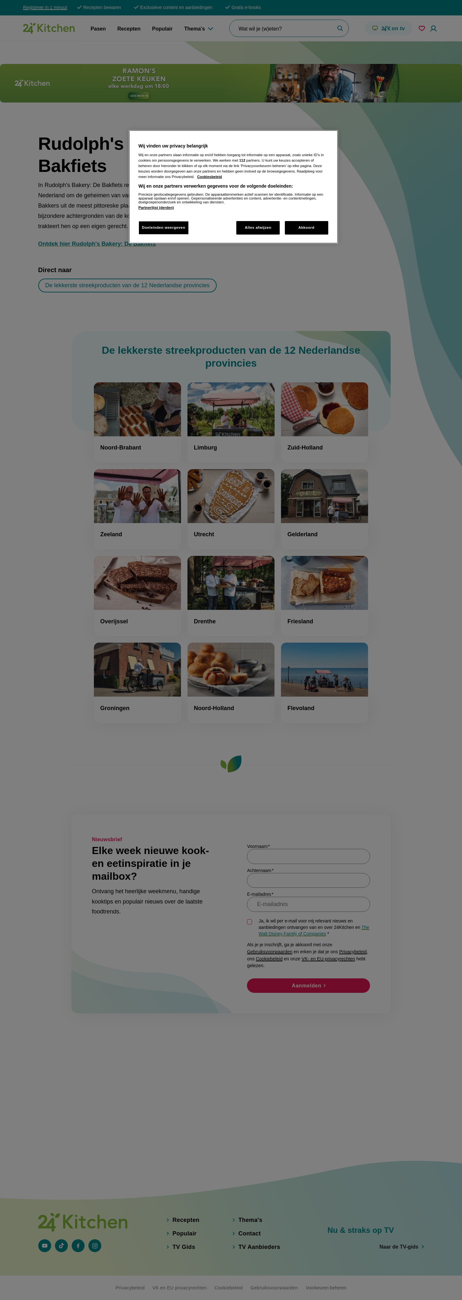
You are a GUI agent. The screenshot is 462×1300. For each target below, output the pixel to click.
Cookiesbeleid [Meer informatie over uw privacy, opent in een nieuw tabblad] (209, 177)
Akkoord (306, 227)
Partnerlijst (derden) (156, 207)
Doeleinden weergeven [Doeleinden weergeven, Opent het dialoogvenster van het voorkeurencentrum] (164, 227)
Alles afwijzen (258, 227)
